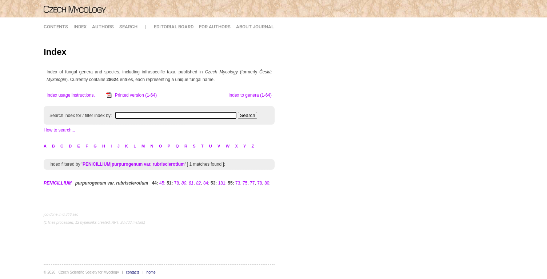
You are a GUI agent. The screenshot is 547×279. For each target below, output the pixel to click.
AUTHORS (103, 26)
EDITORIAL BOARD (173, 26)
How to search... (59, 130)
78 (176, 183)
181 (221, 183)
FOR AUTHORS (215, 26)
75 (245, 183)
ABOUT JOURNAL (255, 26)
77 (252, 183)
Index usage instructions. (71, 95)
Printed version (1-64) (136, 95)
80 (266, 183)
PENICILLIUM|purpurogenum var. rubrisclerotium (134, 164)
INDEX (80, 26)
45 (161, 183)
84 (205, 183)
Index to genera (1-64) (250, 95)
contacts (132, 272)
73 (237, 183)
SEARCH (128, 26)
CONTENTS (56, 26)
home (151, 272)
